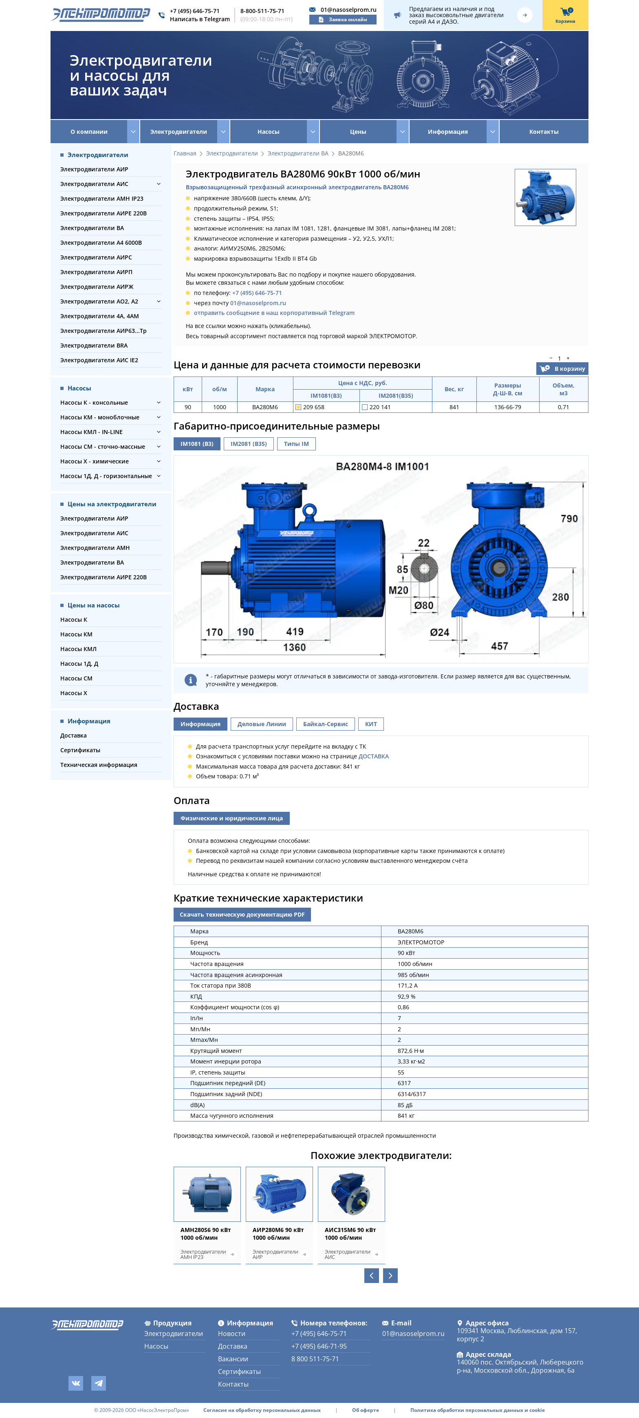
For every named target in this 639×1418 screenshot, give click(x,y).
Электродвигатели (232, 153)
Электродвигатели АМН (95, 548)
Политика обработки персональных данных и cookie (477, 1410)
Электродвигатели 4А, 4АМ (99, 316)
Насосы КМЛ (78, 649)
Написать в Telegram (200, 19)
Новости (231, 1333)
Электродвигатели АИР (94, 169)
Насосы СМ (76, 678)
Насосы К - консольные (94, 402)
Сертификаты (80, 750)
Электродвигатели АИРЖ (96, 286)
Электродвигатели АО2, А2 (99, 301)
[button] (159, 184)
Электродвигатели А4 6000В (101, 242)
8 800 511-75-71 (315, 1358)
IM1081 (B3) (197, 444)
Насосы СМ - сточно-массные (102, 446)
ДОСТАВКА (374, 756)
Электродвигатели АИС (94, 184)
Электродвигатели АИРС (96, 257)
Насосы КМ (76, 634)
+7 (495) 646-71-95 (319, 1346)
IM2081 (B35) (249, 444)
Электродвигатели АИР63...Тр (103, 331)
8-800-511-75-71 (262, 11)
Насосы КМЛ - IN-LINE (91, 432)
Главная (185, 153)
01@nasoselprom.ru (349, 9)
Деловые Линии (262, 724)
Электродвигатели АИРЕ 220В (103, 213)
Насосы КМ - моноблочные (99, 417)
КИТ (371, 724)
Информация (200, 724)
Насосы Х (73, 693)
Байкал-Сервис (325, 724)
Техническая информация (98, 765)
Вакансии (233, 1358)
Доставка (73, 735)
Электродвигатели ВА (92, 228)
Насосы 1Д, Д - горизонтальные (106, 476)
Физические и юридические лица (232, 818)
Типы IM (296, 444)
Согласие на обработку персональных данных (262, 1410)
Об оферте (365, 1410)
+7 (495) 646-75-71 (195, 11)
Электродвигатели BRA (94, 345)
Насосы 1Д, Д (79, 663)
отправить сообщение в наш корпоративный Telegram (274, 313)
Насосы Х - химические (94, 461)
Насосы (156, 1346)
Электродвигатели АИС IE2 (99, 360)
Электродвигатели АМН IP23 (101, 198)
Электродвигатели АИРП (96, 272)
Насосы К (73, 619)
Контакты (544, 131)
